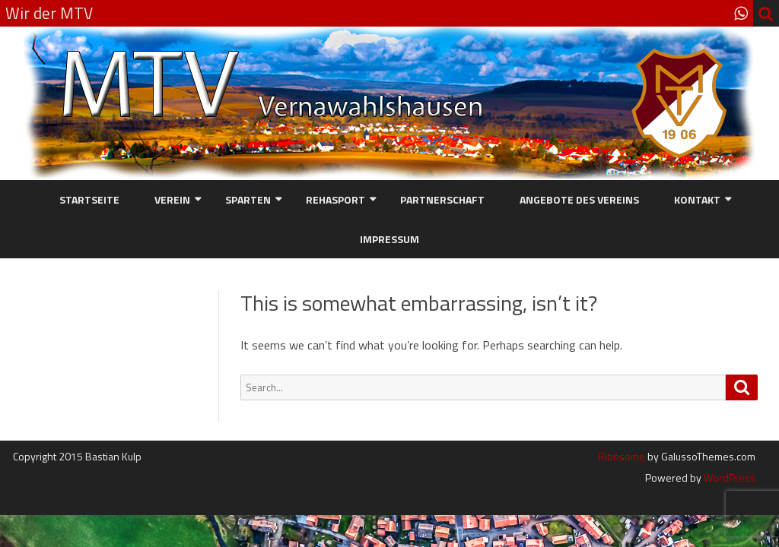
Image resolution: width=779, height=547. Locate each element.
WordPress (728, 477)
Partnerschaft (442, 199)
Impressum (389, 239)
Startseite (89, 199)
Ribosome (621, 456)
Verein (172, 199)
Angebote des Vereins (579, 199)
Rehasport (335, 199)
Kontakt (697, 199)
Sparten (248, 199)
